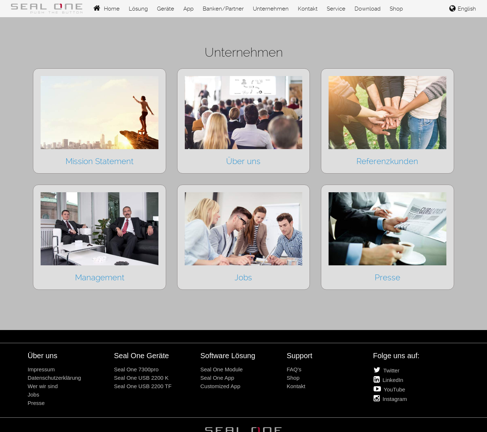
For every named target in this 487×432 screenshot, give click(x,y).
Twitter (387, 370)
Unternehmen (271, 8)
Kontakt (308, 8)
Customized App (220, 386)
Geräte (165, 8)
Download (368, 8)
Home (106, 8)
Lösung (138, 8)
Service (336, 8)
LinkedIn (389, 379)
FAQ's (294, 369)
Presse (36, 403)
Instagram (390, 398)
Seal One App (218, 378)
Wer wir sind (43, 386)
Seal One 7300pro (136, 369)
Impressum (41, 369)
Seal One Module (222, 369)
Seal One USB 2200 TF (143, 386)
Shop (396, 8)
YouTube (389, 389)
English (462, 8)
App (188, 8)
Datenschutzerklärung (54, 378)
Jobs (34, 394)
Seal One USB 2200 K (141, 378)
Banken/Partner (223, 8)
